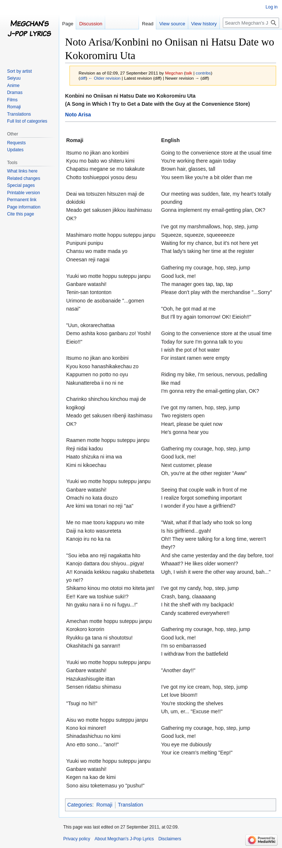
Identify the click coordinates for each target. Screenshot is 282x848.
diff (83, 78)
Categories (79, 805)
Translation (130, 805)
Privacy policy (76, 838)
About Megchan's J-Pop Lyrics (124, 838)
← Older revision (104, 78)
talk (188, 72)
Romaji (104, 805)
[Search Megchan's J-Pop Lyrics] (251, 23)
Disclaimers (169, 838)
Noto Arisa (78, 114)
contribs (203, 72)
